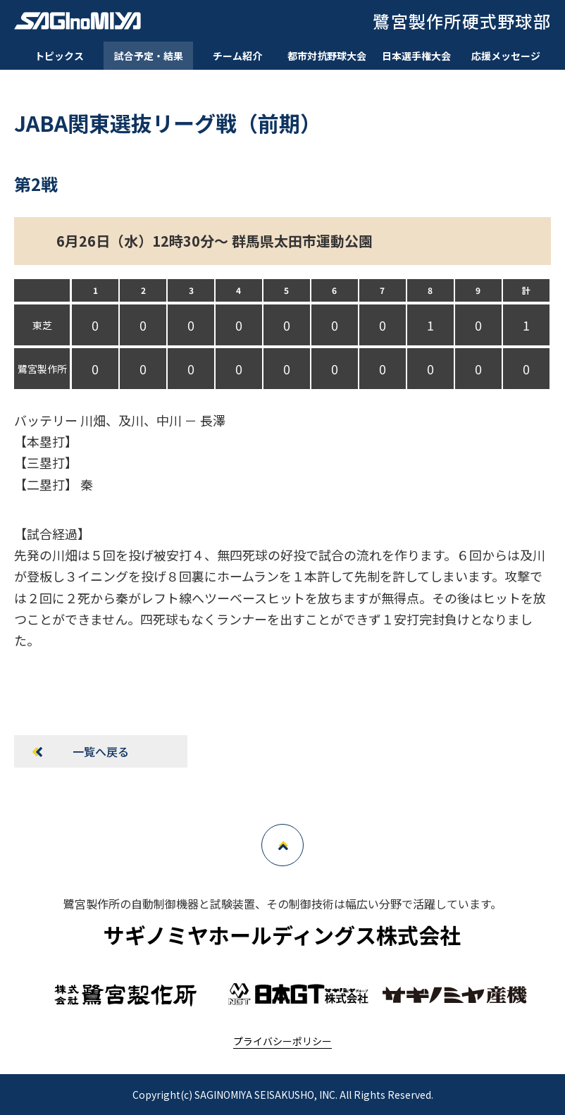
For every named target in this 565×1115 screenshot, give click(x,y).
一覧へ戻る (101, 751)
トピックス (59, 56)
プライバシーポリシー (282, 1041)
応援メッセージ (505, 56)
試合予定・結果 (148, 56)
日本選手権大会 (416, 56)
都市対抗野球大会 (326, 56)
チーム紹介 (237, 56)
